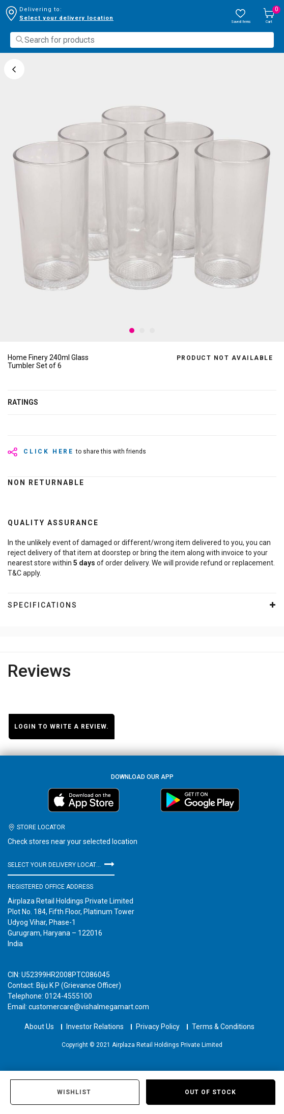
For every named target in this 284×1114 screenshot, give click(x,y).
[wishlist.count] (240, 16)
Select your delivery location (66, 18)
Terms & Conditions (223, 1017)
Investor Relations (95, 1017)
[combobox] (142, 40)
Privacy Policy (158, 1017)
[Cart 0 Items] (268, 16)
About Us (39, 1017)
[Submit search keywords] (19, 39)
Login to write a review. (61, 726)
